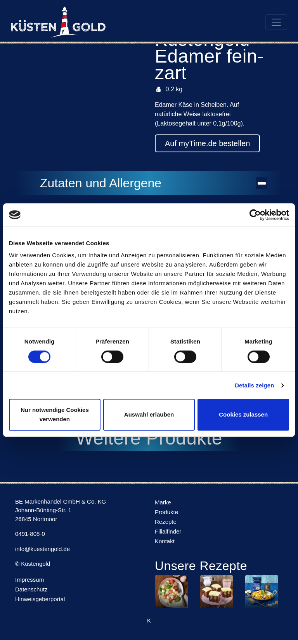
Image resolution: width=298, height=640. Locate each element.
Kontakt (165, 541)
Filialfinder (168, 531)
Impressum (29, 579)
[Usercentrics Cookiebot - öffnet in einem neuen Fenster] (255, 215)
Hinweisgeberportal (40, 599)
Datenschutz (31, 589)
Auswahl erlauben (149, 414)
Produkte (166, 512)
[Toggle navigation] (276, 22)
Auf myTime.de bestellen (207, 143)
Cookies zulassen (243, 414)
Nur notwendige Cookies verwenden (55, 414)
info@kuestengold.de (42, 549)
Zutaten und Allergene (153, 183)
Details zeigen (254, 385)
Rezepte (166, 521)
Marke (163, 502)
